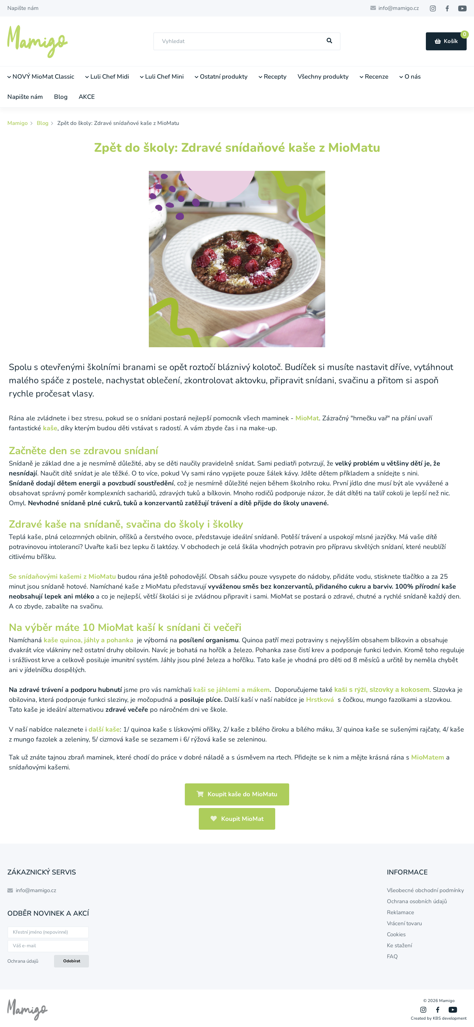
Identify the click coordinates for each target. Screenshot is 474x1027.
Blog (61, 97)
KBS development (450, 1018)
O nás (410, 76)
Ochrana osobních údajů (417, 901)
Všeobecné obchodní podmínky (425, 890)
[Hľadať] (330, 41)
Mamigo (18, 123)
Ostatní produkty (221, 76)
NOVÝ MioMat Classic (40, 76)
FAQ (392, 956)
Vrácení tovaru (404, 923)
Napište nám (23, 8)
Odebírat (71, 961)
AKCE (87, 97)
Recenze (374, 76)
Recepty (273, 76)
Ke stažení (399, 945)
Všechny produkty (323, 76)
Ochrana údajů (22, 961)
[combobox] (247, 41)
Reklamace (400, 912)
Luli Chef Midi (107, 76)
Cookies (396, 934)
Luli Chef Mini (162, 76)
